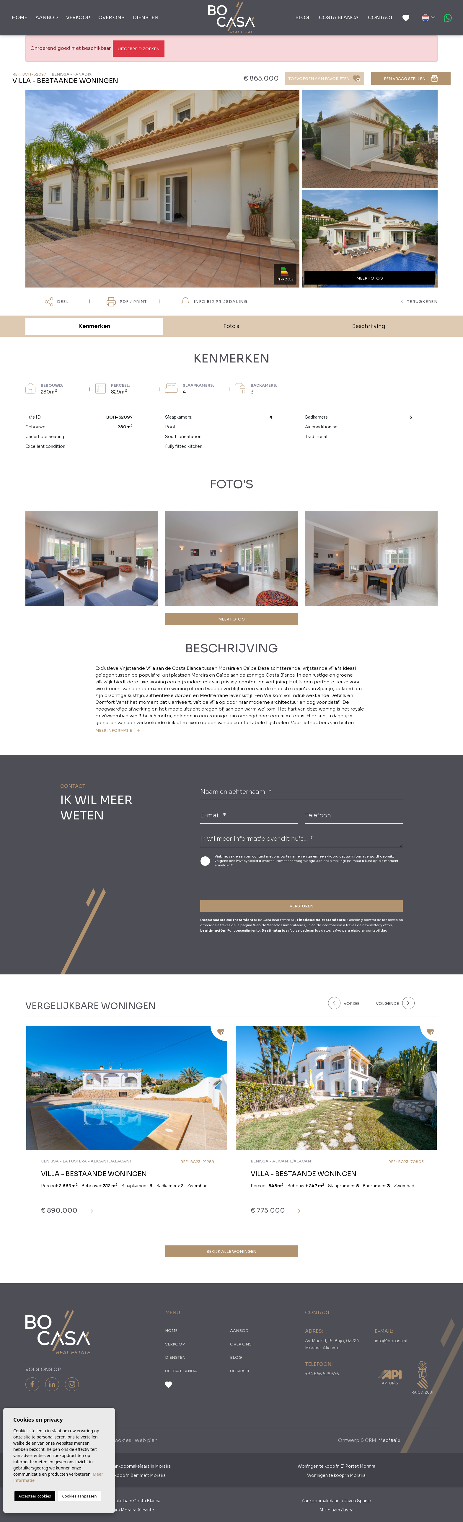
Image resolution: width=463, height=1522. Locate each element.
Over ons (111, 17)
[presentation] (231, 883)
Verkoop (78, 17)
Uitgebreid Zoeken (138, 48)
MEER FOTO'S (231, 619)
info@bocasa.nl (391, 1340)
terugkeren (419, 301)
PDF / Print (127, 302)
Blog (302, 17)
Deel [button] (57, 302)
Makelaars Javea (336, 1510)
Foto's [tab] (231, 326)
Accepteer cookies (35, 1496)
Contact (380, 17)
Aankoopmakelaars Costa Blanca (126, 1500)
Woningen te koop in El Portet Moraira (336, 1466)
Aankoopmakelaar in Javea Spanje (336, 1500)
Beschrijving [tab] (368, 326)
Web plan (146, 1440)
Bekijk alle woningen (231, 1251)
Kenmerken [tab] (94, 326)
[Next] (394, 1003)
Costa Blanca (338, 17)
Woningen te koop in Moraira (336, 1475)
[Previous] (348, 1003)
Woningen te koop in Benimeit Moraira (127, 1475)
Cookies (121, 1440)
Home (19, 17)
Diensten (146, 17)
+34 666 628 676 (322, 1373)
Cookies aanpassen (79, 1496)
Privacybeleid (247, 861)
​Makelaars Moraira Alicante (126, 1510)
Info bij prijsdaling (214, 302)
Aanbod (46, 17)
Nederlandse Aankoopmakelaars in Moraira (127, 1466)
